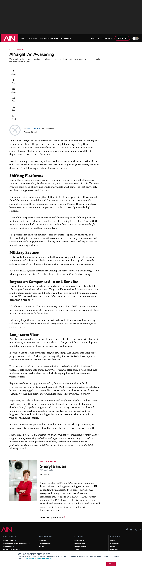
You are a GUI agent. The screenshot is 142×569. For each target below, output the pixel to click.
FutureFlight (7, 546)
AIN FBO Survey (10, 534)
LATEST (23, 38)
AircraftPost (8, 540)
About (112, 534)
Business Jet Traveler (12, 543)
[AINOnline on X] (136, 523)
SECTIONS (66, 38)
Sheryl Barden (46, 73)
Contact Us (114, 543)
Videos (76, 543)
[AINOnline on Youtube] (131, 523)
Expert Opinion (79, 537)
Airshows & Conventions (83, 549)
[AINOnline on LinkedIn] (140, 523)
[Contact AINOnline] (53, 464)
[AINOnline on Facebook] (127, 523)
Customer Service (45, 537)
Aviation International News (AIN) (16, 537)
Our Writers (114, 537)
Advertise (115, 546)
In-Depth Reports (80, 540)
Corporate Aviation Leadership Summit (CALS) (17, 550)
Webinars (77, 546)
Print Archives (79, 534)
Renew (41, 540)
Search (107, 38)
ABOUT (95, 38)
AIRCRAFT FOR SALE (49, 38)
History (112, 540)
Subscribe (122, 38)
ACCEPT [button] (111, 564)
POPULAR (33, 38)
